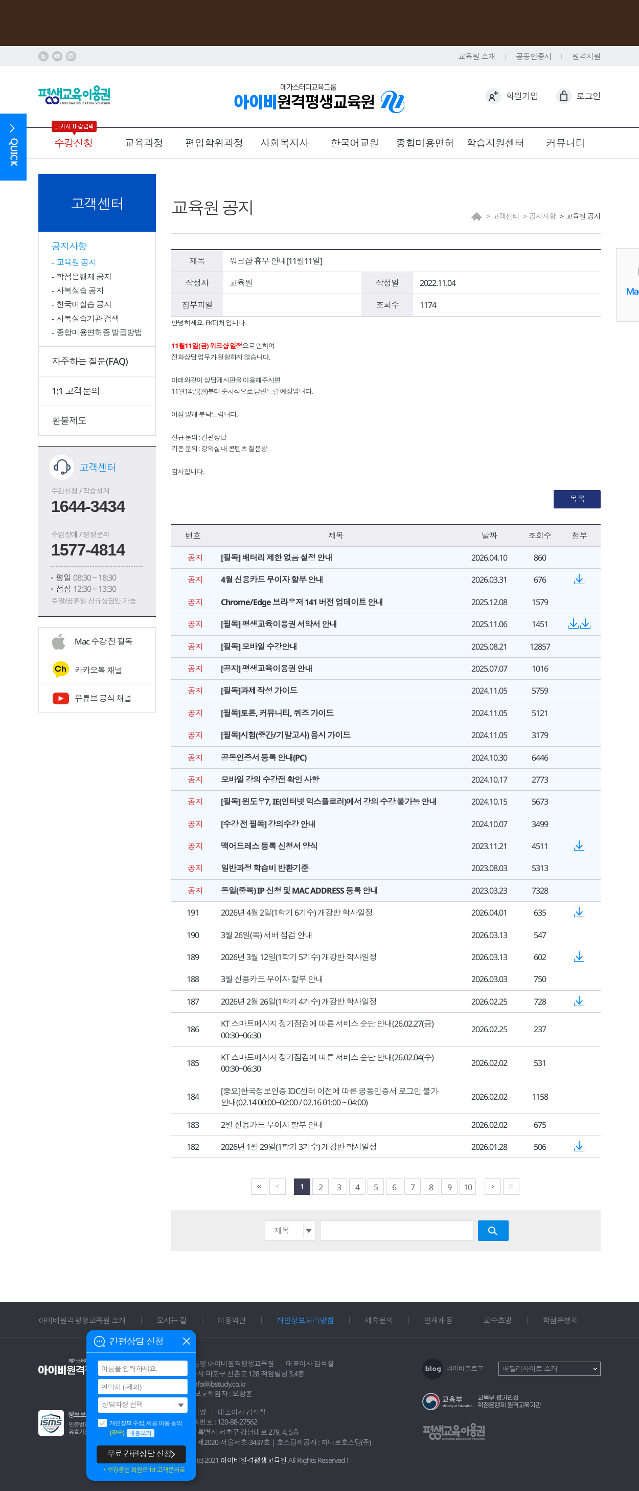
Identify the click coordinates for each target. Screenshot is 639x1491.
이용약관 (231, 1320)
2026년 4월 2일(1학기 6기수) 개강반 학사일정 (297, 912)
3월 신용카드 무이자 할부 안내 (272, 979)
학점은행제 (560, 1320)
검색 (493, 1230)
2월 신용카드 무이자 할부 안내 (272, 1124)
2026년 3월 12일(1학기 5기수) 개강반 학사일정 (299, 957)
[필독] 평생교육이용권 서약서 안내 (279, 624)
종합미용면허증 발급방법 (99, 332)
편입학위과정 (214, 143)
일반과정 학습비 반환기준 (264, 868)
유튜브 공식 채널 (103, 698)
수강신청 (73, 143)
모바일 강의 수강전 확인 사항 (270, 779)
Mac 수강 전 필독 (103, 641)
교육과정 (143, 143)
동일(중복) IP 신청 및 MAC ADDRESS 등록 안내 (299, 890)
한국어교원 (354, 143)
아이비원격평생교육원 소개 (82, 1320)
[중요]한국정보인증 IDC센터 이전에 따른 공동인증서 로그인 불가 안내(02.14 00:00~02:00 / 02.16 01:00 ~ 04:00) (329, 1096)
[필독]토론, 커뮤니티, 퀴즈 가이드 (277, 713)
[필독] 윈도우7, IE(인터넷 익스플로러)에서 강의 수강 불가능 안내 (329, 801)
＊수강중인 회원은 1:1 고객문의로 (143, 1470)
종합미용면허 (425, 143)
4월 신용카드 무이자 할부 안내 (272, 579)
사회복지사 (284, 143)
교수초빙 (497, 1320)
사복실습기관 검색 (87, 318)
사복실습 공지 (80, 290)
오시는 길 (171, 1320)
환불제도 (69, 420)
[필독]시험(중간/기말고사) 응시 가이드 (285, 735)
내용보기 (140, 1433)
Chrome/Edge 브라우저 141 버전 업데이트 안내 (302, 602)
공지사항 (69, 246)
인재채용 (438, 1320)
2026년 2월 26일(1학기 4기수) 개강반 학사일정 (299, 1001)
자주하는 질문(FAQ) (90, 361)
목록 (577, 498)
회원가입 (522, 96)
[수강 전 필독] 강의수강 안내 (268, 824)
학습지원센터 (495, 143)
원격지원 (586, 56)
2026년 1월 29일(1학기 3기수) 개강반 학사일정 (299, 1146)
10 (468, 1187)
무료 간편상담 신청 (139, 1453)
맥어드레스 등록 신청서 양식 (269, 846)
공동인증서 (534, 56)
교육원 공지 (76, 262)
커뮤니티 (565, 143)
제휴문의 (378, 1320)
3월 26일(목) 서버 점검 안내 (266, 935)
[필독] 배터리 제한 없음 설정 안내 (276, 557)
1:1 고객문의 (76, 391)
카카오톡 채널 (98, 670)
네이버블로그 (464, 1368)
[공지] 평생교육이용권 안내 (266, 668)
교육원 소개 (476, 56)
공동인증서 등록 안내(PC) (263, 757)
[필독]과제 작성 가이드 (259, 690)
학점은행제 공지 (83, 276)
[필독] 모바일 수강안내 (259, 646)
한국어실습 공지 (83, 304)
